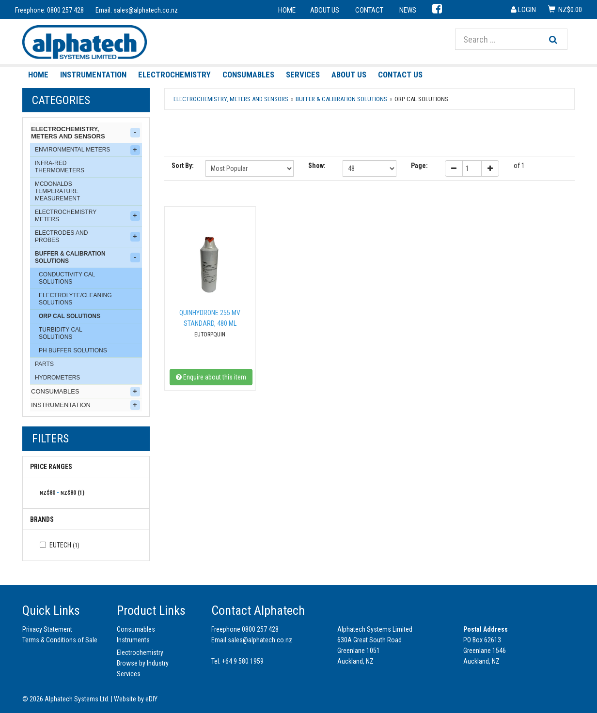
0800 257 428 (65, 10)
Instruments (133, 640)
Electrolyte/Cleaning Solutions (75, 299)
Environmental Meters (87, 150)
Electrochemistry (174, 74)
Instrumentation (93, 74)
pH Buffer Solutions (73, 350)
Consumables (248, 74)
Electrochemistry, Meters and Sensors (85, 132)
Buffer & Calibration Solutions (87, 257)
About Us (348, 74)
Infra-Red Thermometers (59, 167)
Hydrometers (57, 377)
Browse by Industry (143, 663)
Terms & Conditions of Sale (59, 640)
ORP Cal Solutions (69, 316)
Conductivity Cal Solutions (67, 278)
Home (38, 74)
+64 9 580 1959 (243, 661)
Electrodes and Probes (87, 236)
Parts (44, 364)
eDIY (151, 699)
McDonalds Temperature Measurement (57, 191)
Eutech (59, 545)
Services (303, 74)
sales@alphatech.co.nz (145, 10)
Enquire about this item (211, 377)
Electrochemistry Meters (87, 216)
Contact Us (400, 74)
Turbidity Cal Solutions (60, 333)
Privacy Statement (47, 629)
